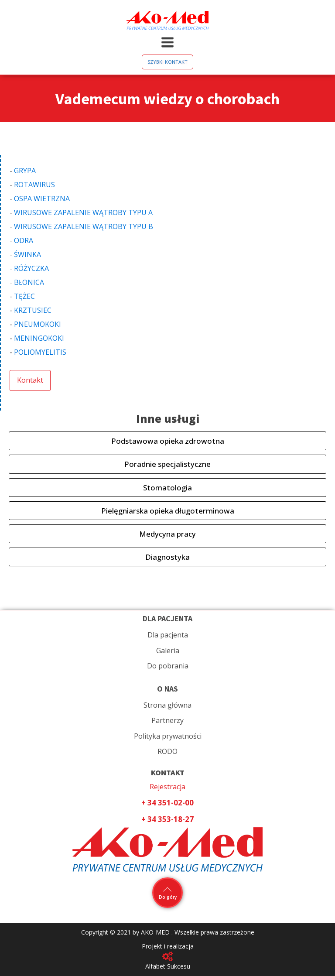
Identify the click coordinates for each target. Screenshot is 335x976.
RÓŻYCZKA (31, 268)
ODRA (23, 240)
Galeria (167, 650)
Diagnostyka (167, 557)
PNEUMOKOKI (37, 324)
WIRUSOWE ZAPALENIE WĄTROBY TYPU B (83, 226)
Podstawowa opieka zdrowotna (167, 441)
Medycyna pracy (167, 534)
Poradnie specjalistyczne (167, 464)
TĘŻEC (24, 296)
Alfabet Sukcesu (167, 966)
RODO (167, 751)
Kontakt (30, 380)
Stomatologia (167, 488)
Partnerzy (167, 720)
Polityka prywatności (168, 736)
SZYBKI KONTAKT (167, 61)
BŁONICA (29, 282)
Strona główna (167, 705)
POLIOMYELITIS (40, 352)
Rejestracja (167, 786)
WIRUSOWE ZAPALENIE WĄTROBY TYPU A (83, 212)
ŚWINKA (27, 254)
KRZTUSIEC (32, 310)
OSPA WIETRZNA (42, 198)
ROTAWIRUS (34, 184)
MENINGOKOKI (39, 338)
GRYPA (25, 170)
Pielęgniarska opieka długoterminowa (167, 511)
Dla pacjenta (167, 635)
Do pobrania (167, 666)
